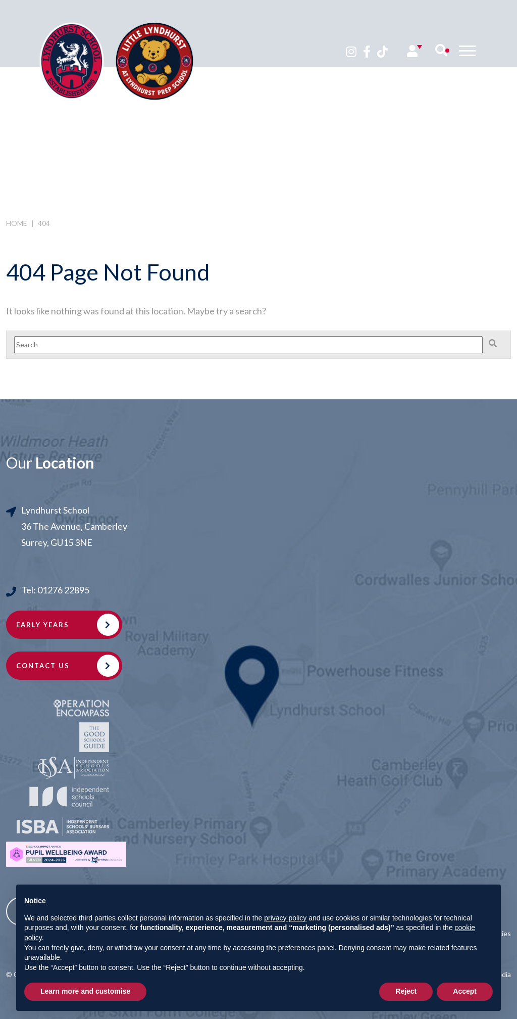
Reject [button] (406, 991)
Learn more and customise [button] (85, 991)
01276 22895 (63, 589)
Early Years (42, 625)
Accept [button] (465, 991)
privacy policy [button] (285, 918)
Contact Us (43, 666)
